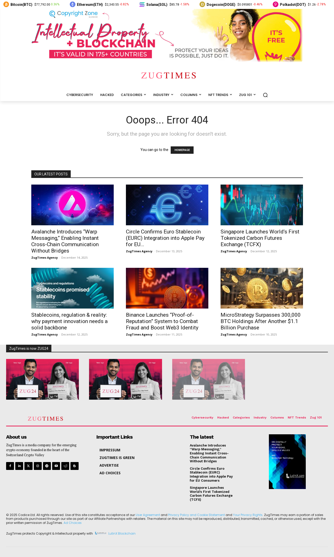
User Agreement (148, 515)
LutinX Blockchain (122, 533)
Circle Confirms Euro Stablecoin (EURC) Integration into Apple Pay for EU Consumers (211, 474)
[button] (265, 95)
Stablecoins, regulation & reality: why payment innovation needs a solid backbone (69, 321)
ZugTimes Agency (44, 257)
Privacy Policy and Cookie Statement (196, 515)
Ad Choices (73, 523)
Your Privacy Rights (248, 515)
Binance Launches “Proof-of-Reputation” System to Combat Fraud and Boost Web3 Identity (162, 321)
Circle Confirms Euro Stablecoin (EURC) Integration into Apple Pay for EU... (165, 238)
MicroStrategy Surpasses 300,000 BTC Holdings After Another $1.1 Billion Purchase (261, 321)
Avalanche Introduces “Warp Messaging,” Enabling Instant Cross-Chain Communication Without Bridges (65, 241)
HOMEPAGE (182, 150)
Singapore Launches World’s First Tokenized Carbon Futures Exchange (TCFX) (260, 238)
